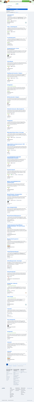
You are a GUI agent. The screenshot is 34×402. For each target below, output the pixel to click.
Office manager (10, 296)
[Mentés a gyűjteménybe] (26, 15)
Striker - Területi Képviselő (12, 26)
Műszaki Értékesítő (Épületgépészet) (14, 215)
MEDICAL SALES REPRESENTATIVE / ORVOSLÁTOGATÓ (14, 182)
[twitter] (29, 388)
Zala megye (7, 379)
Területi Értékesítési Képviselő (12, 251)
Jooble (31, 400)
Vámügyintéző (9, 84)
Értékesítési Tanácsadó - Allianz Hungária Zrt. (15, 108)
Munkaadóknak (17, 390)
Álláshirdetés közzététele (25, 1)
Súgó (10, 392)
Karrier (10, 391)
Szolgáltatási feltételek (4, 400)
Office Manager (10, 61)
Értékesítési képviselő (11, 271)
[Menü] (1, 4)
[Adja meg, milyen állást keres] (17, 5)
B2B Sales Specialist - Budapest (13, 97)
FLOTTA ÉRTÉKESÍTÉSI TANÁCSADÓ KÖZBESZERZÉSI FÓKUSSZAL (14, 157)
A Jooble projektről (12, 389)
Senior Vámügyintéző (11, 319)
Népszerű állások (23, 389)
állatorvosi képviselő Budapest (16, 377)
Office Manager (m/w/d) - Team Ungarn (14, 260)
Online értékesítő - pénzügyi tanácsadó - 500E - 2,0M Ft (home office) (16, 145)
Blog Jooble (22, 391)
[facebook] (28, 388)
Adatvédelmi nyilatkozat (11, 400)
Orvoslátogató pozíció (11, 37)
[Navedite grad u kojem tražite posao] (17, 7)
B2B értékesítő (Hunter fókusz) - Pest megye (15, 132)
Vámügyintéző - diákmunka (12, 283)
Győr (6, 375)
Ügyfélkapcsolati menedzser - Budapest (14, 73)
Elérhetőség (11, 390)
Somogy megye (8, 377)
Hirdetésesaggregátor (18, 389)
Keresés (17, 9)
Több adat (17, 12)
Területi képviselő (10, 14)
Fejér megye (7, 378)
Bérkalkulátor (22, 394)
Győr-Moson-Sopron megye (9, 373)
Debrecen (7, 374)
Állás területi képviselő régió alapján (11, 396)
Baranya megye (8, 376)
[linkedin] (31, 388)
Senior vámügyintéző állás (12, 207)
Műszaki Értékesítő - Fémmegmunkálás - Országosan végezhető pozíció (14, 195)
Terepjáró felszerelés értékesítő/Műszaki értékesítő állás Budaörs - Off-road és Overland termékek (16, 226)
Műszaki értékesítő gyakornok (12, 238)
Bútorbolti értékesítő (11, 169)
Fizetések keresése (23, 390)
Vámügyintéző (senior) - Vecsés (13, 48)
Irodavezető (9, 308)
